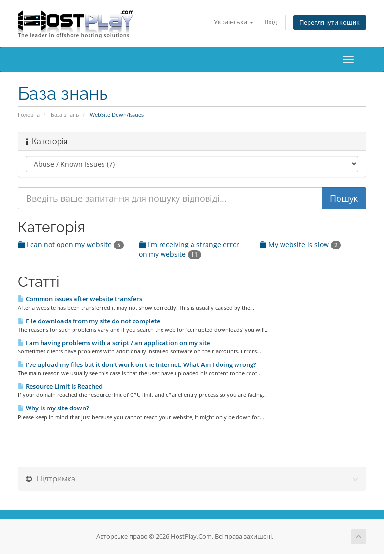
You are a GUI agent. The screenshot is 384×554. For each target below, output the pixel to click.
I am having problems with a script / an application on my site (114, 342)
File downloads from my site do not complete (89, 321)
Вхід (271, 22)
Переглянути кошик (329, 22)
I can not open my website (71, 244)
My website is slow (300, 244)
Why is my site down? (53, 408)
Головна (29, 114)
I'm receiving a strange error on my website (189, 249)
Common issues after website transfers (80, 298)
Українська (233, 22)
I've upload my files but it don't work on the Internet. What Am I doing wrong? (137, 364)
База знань (65, 114)
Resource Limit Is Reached (60, 386)
